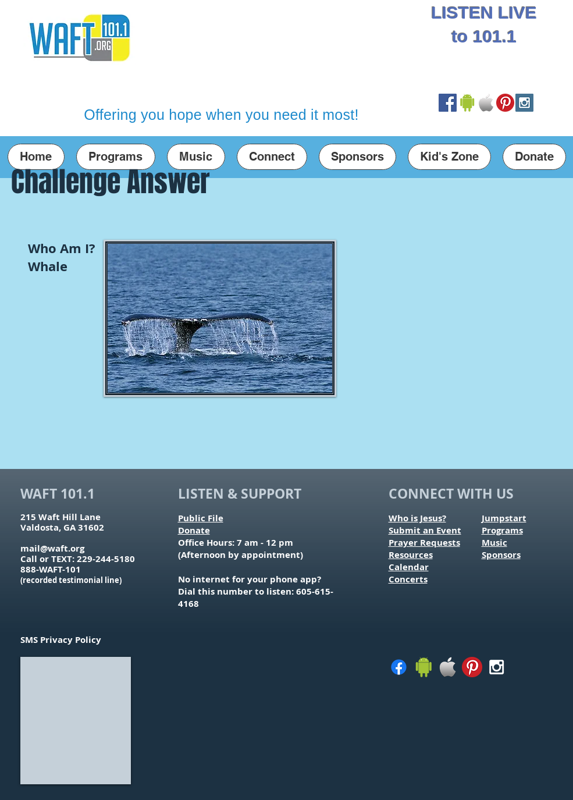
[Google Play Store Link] (467, 103)
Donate (194, 530)
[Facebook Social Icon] (448, 103)
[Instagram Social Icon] (524, 103)
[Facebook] (399, 667)
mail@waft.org (52, 548)
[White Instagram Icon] (496, 667)
